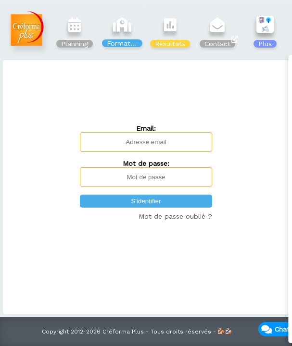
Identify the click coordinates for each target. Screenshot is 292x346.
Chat (282, 329)
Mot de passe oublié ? (175, 216)
